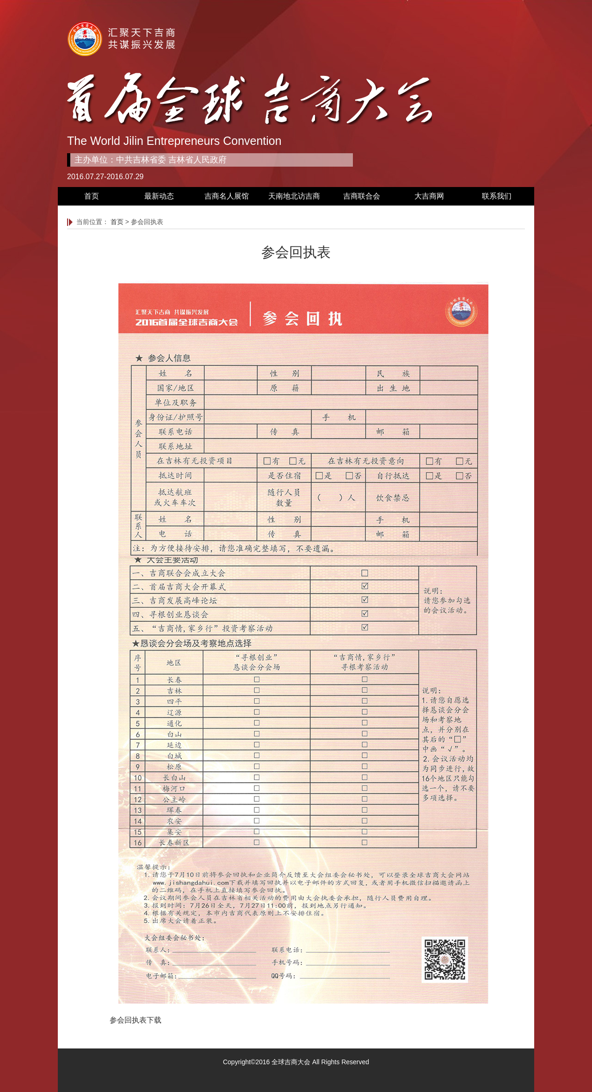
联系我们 (497, 196)
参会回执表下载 (135, 1020)
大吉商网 (429, 196)
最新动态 (159, 196)
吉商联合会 (361, 196)
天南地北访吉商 (294, 196)
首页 (91, 196)
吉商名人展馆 (226, 196)
